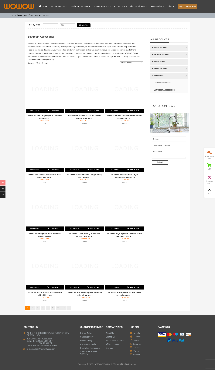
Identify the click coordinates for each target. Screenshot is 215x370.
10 (53, 308)
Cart (209, 166)
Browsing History (209, 180)
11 (58, 308)
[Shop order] (131, 63)
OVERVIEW (34, 111)
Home (14, 15)
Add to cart (53, 110)
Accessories (23, 15)
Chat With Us (209, 155)
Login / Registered (187, 6)
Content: (169, 154)
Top (209, 191)
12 (63, 308)
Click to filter (83, 25)
